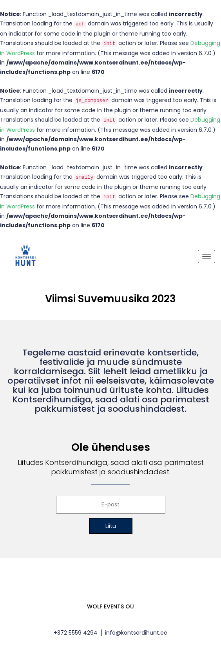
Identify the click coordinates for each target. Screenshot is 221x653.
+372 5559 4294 (76, 633)
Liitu (110, 526)
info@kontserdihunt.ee (136, 633)
